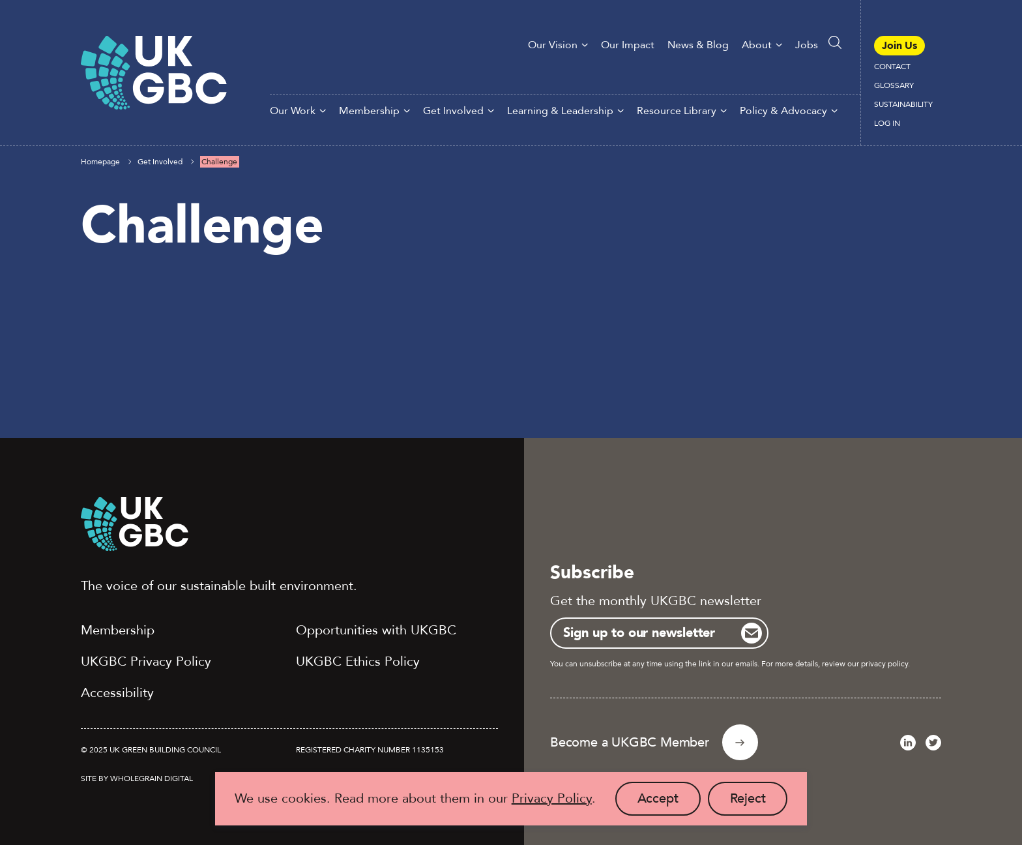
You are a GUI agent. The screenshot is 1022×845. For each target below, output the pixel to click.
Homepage (100, 161)
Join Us (899, 45)
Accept (669, 803)
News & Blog (698, 45)
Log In (887, 123)
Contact (892, 66)
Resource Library (676, 111)
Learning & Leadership (560, 111)
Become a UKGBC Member (629, 742)
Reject (759, 803)
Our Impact (627, 45)
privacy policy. (885, 664)
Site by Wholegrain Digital (137, 778)
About (757, 45)
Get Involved (453, 111)
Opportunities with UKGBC (376, 630)
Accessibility (117, 693)
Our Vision (552, 45)
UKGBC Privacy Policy (146, 661)
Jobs (806, 45)
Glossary (894, 85)
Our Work (292, 111)
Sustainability (903, 104)
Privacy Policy (552, 798)
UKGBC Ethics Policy (358, 661)
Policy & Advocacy (783, 111)
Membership (369, 111)
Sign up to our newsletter (639, 633)
